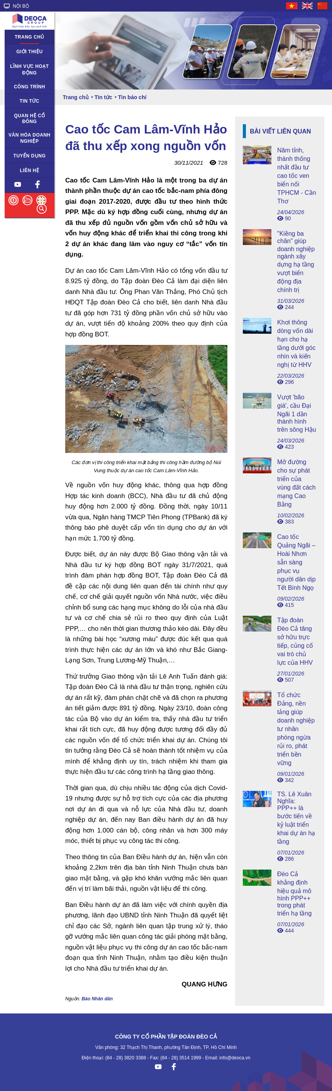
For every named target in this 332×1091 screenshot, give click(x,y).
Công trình (29, 87)
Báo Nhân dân (97, 998)
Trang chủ (29, 37)
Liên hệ (29, 170)
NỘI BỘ (16, 6)
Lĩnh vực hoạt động (29, 70)
